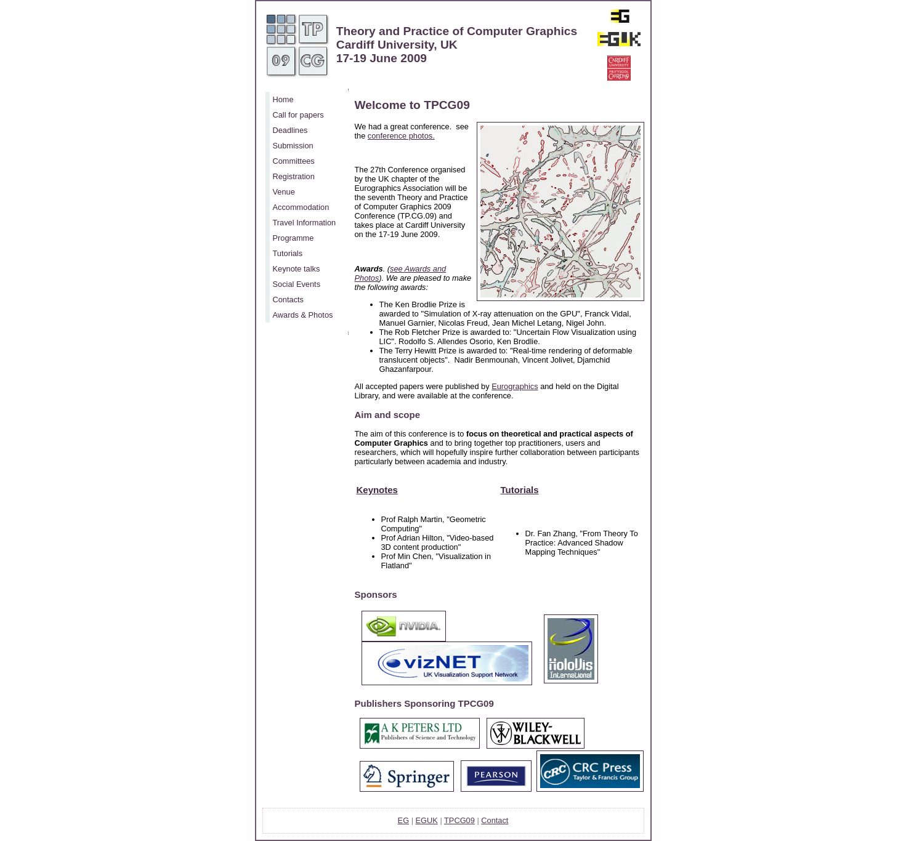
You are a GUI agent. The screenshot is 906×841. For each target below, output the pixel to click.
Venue (284, 191)
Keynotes (377, 490)
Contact (494, 820)
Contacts (288, 299)
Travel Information (304, 222)
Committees (294, 161)
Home (283, 99)
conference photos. (401, 135)
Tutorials (288, 253)
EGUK (427, 820)
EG (404, 820)
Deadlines (290, 130)
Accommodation (301, 207)
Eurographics (514, 386)
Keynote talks (296, 268)
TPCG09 (459, 820)
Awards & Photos (303, 315)
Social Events (297, 284)
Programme (293, 238)
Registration (294, 176)
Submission (293, 145)
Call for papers (298, 114)
